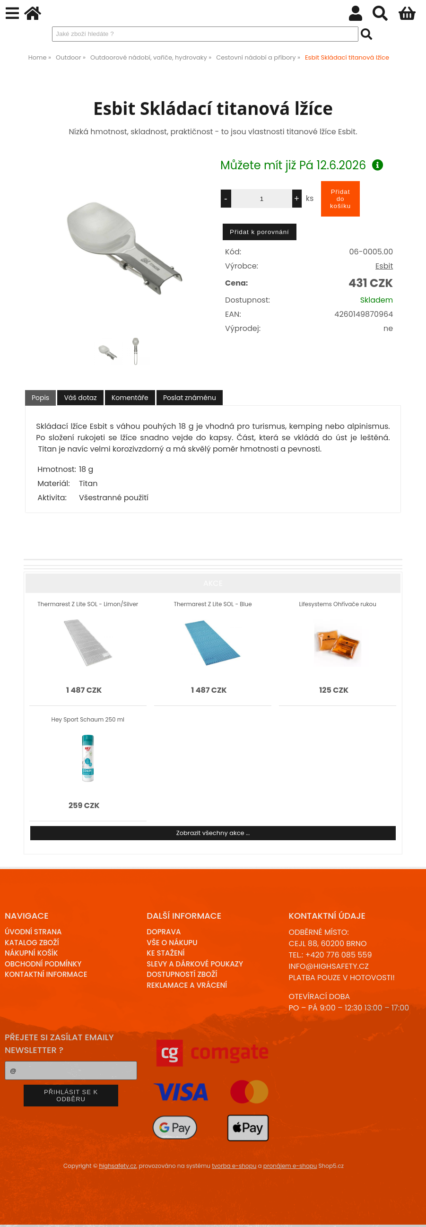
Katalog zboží (32, 943)
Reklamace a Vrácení (187, 985)
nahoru (412, 1213)
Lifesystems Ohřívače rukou (337, 604)
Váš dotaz (80, 397)
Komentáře (130, 397)
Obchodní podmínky (43, 964)
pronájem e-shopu (290, 1166)
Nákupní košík (31, 953)
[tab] (40, 398)
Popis (40, 397)
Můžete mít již (301, 165)
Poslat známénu (189, 397)
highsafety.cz (117, 1166)
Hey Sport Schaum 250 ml (88, 719)
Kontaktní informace (46, 974)
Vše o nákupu (172, 943)
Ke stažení (165, 953)
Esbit (384, 266)
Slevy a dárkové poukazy (195, 964)
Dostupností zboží (182, 974)
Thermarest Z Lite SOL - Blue (213, 604)
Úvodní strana (33, 932)
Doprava (164, 932)
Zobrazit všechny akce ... (213, 832)
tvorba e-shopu (234, 1166)
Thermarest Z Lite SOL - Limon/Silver (87, 604)
